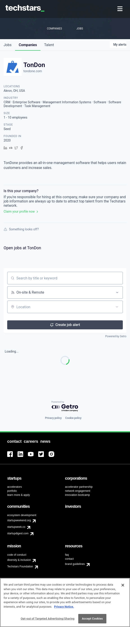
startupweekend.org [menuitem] (19, 520)
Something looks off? (21, 229)
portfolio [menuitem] (12, 490)
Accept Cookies (92, 620)
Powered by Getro (115, 336)
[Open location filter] (117, 307)
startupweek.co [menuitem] (16, 526)
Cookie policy (73, 418)
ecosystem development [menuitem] (21, 515)
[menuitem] (120, 9)
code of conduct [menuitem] (16, 554)
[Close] (123, 586)
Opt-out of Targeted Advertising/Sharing (47, 620)
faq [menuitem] (67, 554)
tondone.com (32, 71)
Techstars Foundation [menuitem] (20, 566)
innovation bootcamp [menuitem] (77, 495)
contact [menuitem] (69, 558)
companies (28, 45)
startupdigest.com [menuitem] (18, 533)
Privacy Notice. (64, 608)
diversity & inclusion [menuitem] (19, 560)
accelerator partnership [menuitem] (79, 486)
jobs (7, 45)
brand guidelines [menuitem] (75, 564)
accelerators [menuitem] (14, 486)
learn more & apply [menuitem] (18, 495)
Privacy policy (53, 418)
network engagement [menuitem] (77, 490)
